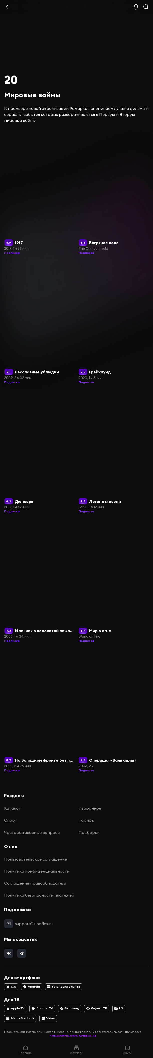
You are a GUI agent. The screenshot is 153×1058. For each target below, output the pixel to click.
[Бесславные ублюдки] (39, 322)
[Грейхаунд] (114, 322)
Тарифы (86, 820)
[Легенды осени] (114, 452)
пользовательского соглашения (73, 1036)
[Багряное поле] (114, 193)
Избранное (90, 808)
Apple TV (15, 1008)
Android (31, 986)
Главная (25, 1050)
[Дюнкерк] (39, 452)
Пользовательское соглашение (35, 859)
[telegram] (21, 953)
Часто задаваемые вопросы (32, 832)
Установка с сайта (63, 986)
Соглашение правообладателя (35, 883)
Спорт (10, 820)
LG (118, 1008)
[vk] (8, 953)
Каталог (12, 808)
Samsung (69, 1008)
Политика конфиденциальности (36, 871)
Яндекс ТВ (96, 1008)
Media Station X (20, 1018)
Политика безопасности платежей (39, 895)
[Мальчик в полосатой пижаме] (39, 581)
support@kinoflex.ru (34, 923)
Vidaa (48, 1018)
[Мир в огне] (114, 581)
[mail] (8, 923)
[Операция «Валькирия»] (114, 710)
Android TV (42, 1008)
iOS (11, 986)
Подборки (89, 832)
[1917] (39, 193)
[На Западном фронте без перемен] (39, 710)
